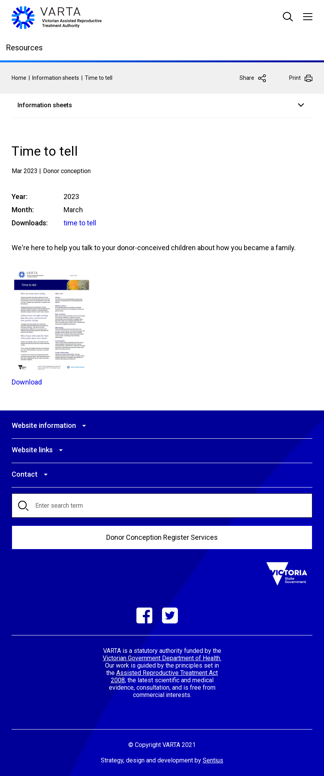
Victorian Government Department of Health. (162, 658)
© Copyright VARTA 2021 (162, 745)
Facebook (144, 615)
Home (19, 78)
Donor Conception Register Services (162, 537)
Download (27, 382)
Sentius (213, 760)
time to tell (80, 223)
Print (295, 78)
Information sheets (55, 78)
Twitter (170, 615)
